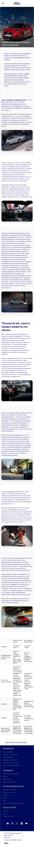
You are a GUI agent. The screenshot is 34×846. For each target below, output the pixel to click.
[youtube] (26, 823)
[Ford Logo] (17, 3)
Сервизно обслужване (10, 789)
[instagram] (12, 823)
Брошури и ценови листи (10, 762)
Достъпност (7, 837)
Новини (5, 811)
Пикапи (5, 776)
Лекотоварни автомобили (11, 774)
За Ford (5, 813)
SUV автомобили (8, 757)
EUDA (4, 800)
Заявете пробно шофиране (11, 765)
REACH (5, 797)
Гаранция (6, 795)
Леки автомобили (8, 752)
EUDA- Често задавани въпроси (13, 803)
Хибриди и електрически (10, 754)
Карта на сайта (8, 835)
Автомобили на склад (9, 760)
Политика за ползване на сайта (13, 840)
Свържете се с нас (8, 816)
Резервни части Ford (9, 792)
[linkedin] (22, 823)
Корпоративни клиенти (10, 782)
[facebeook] (8, 823)
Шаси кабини (7, 779)
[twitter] (17, 823)
